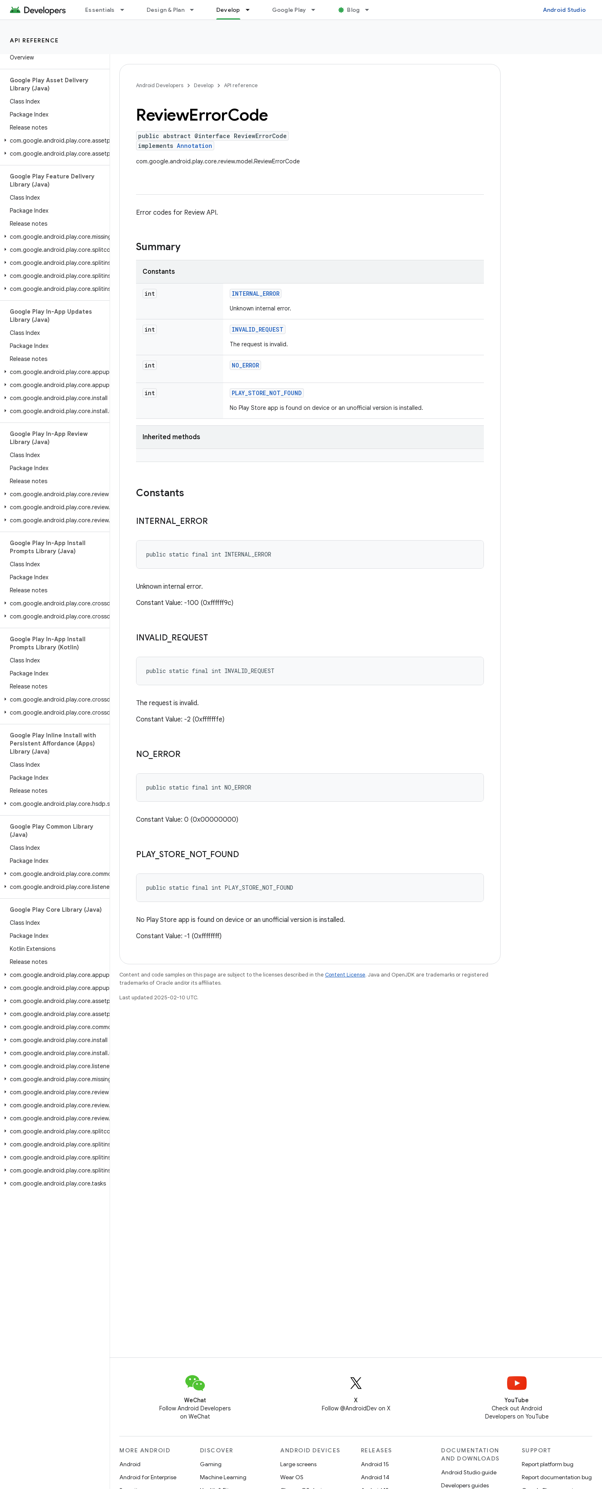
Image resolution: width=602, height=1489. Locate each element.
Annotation (194, 146)
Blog (353, 9)
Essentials (100, 9)
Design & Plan (166, 9)
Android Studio (564, 9)
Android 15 (375, 1464)
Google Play (289, 9)
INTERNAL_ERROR (255, 293)
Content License (345, 974)
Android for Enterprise (147, 1477)
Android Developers (159, 85)
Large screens (298, 1464)
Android (130, 1464)
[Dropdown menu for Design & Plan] (196, 10)
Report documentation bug (557, 1477)
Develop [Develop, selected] (228, 9)
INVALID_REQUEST (257, 329)
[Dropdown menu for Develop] (251, 10)
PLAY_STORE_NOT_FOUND (267, 393)
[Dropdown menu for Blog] (371, 10)
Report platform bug (547, 1464)
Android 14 (375, 1477)
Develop (203, 85)
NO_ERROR (245, 365)
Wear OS (291, 1477)
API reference (34, 40)
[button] (53, 140)
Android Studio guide (469, 1472)
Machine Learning (223, 1477)
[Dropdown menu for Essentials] (126, 10)
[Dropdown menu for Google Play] (317, 10)
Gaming (211, 1464)
